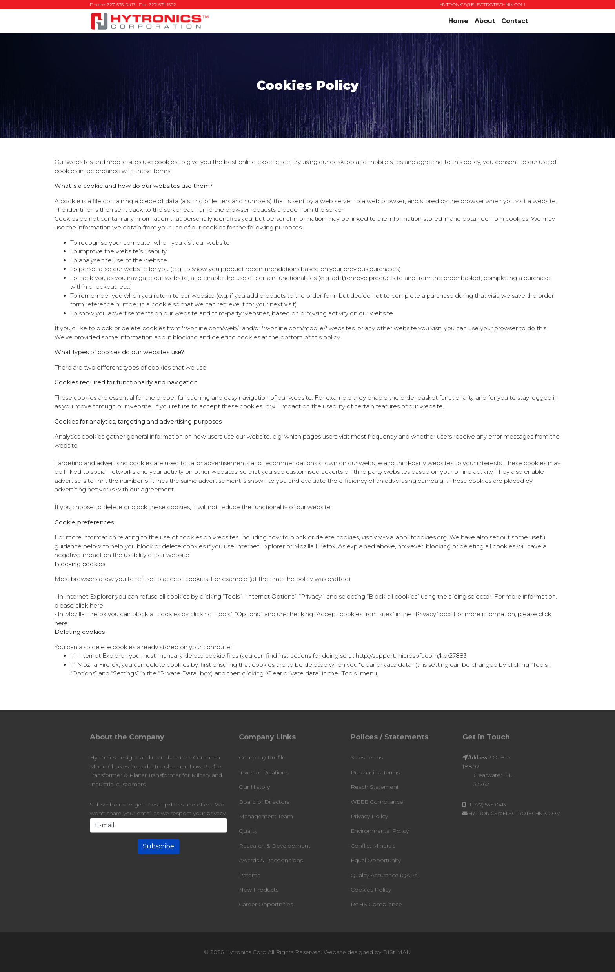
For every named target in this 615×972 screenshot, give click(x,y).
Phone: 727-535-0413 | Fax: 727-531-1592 (133, 4)
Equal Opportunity (376, 860)
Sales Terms (367, 757)
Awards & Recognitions (271, 860)
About (485, 21)
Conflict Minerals (373, 845)
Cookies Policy (371, 889)
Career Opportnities (266, 904)
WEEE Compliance (377, 801)
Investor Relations (263, 772)
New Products (258, 889)
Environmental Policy (380, 830)
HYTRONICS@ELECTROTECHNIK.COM (482, 4)
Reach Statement (375, 786)
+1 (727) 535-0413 (486, 805)
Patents (249, 875)
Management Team (266, 816)
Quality (248, 830)
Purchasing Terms (375, 772)
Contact (514, 21)
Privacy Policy (369, 816)
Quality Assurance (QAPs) (385, 875)
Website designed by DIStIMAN (367, 952)
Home (458, 21)
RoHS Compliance (376, 904)
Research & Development (274, 845)
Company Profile (262, 757)
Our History (254, 786)
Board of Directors (264, 801)
